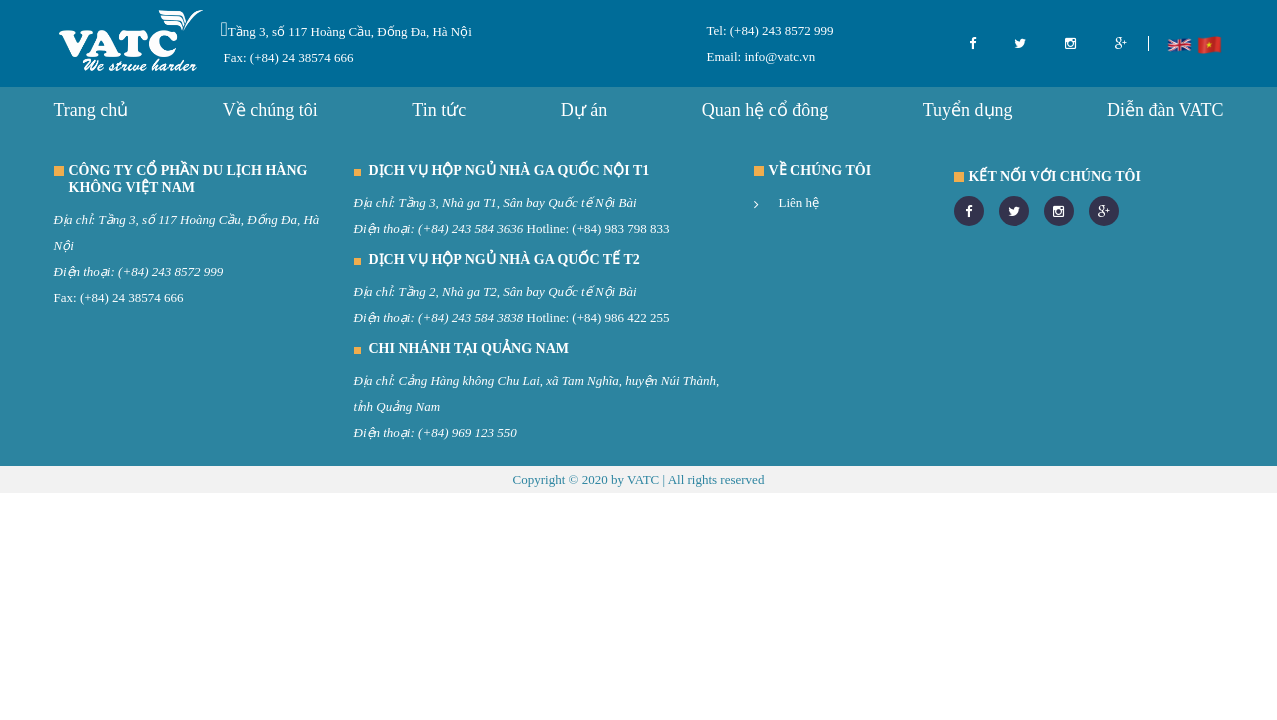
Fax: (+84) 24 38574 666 (289, 57)
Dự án (584, 110)
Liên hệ (799, 202)
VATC (643, 479)
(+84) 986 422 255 (620, 317)
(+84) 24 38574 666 (132, 297)
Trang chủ (91, 110)
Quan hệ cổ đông (765, 110)
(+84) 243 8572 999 (780, 30)
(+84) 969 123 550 (467, 432)
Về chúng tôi (270, 110)
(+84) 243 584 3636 (470, 228)
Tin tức (439, 110)
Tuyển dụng (968, 110)
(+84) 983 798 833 (620, 228)
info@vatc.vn (778, 56)
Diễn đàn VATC (1165, 110)
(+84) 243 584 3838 (470, 317)
